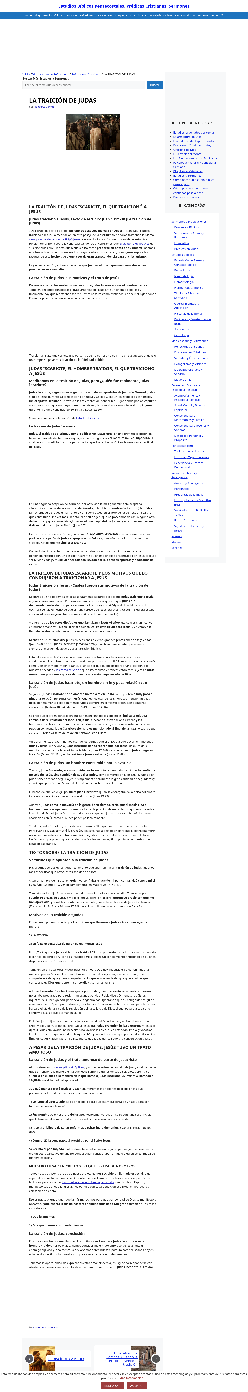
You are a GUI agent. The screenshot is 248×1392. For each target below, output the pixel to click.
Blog (37, 15)
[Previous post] (29, 1359)
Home (28, 15)
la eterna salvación (68, 670)
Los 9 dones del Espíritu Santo (193, 141)
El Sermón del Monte (187, 154)
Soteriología (182, 329)
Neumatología (184, 276)
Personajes (181, 489)
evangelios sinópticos (69, 1067)
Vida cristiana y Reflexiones (50, 74)
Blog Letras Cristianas (188, 171)
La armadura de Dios (187, 137)
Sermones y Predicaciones (189, 221)
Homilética (181, 243)
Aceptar (137, 1386)
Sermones (71, 15)
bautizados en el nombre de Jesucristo (88, 1182)
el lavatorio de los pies (134, 243)
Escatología (182, 270)
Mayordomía (182, 379)
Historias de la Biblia (188, 313)
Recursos (202, 15)
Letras (214, 15)
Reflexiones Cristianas (86, 74)
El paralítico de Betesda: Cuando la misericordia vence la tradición (120, 1359)
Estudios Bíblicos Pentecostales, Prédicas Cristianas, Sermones (124, 6)
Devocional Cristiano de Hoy (192, 145)
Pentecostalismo (185, 15)
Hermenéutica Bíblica (188, 288)
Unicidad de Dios (184, 150)
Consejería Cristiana (160, 15)
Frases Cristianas (185, 520)
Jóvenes (176, 536)
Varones (176, 548)
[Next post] (156, 1359)
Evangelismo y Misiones (190, 364)
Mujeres (176, 542)
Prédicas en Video (186, 249)
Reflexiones (87, 15)
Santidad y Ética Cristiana (191, 358)
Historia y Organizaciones (191, 457)
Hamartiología (184, 282)
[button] (222, 15)
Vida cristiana (138, 15)
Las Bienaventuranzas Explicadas (195, 158)
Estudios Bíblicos (53, 15)
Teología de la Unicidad (190, 451)
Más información (131, 1378)
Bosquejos (121, 15)
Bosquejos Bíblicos (187, 227)
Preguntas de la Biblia (189, 494)
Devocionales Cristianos (190, 352)
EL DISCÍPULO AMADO (66, 1359)
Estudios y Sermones (187, 175)
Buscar (154, 85)
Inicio (26, 74)
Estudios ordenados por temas (194, 132)
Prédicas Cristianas (186, 197)
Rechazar (112, 1386)
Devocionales (104, 15)
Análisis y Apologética (188, 483)
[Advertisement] (124, 46)
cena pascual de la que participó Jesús (54, 239)
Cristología (181, 335)
